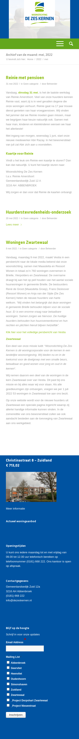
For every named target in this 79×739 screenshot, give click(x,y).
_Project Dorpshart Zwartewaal (27, 700)
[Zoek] (69, 43)
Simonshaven (17, 684)
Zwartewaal (15, 694)
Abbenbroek (16, 662)
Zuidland (14, 689)
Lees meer (14, 224)
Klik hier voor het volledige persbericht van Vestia (36, 332)
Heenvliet (14, 673)
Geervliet (14, 668)
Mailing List (13, 656)
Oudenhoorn (16, 678)
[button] (16, 715)
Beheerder (52, 83)
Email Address (16, 642)
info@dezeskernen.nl (19, 600)
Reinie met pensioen (25, 78)
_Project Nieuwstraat (21, 705)
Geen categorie (30, 83)
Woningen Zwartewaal (27, 242)
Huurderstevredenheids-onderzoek (38, 212)
